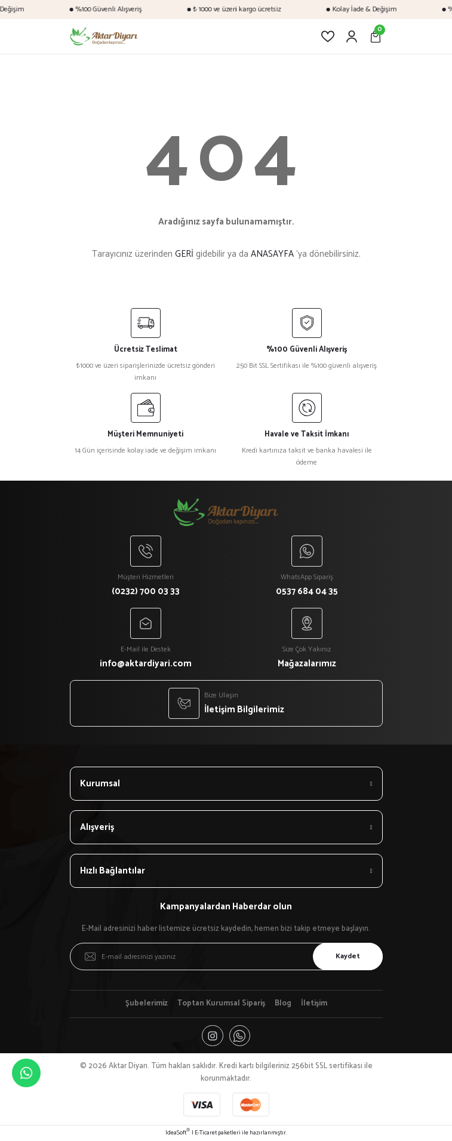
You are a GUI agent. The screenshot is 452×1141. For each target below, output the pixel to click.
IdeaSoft (177, 1132)
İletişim (314, 1004)
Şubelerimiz (146, 1004)
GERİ (184, 254)
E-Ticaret (206, 1132)
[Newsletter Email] (226, 956)
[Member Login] (352, 36)
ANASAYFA (272, 254)
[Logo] (104, 36)
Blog (283, 1004)
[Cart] (375, 36)
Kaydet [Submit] (347, 956)
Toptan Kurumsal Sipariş (221, 1004)
